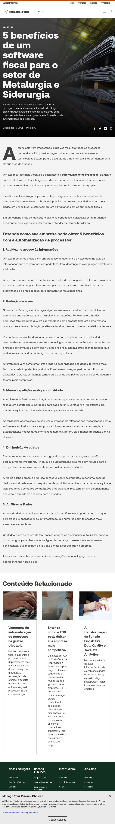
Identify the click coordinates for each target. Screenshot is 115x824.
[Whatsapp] (105, 3)
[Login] (72, 3)
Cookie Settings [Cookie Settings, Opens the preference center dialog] (57, 819)
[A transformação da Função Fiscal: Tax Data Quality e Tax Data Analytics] (95, 672)
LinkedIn (88, 777)
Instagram (88, 782)
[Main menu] (104, 11)
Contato (62, 787)
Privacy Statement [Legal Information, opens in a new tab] (29, 812)
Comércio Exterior (17, 782)
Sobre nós (64, 777)
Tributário (13, 777)
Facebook (88, 787)
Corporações (40, 777)
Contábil (12, 787)
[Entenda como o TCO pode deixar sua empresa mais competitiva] (57, 672)
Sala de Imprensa (67, 782)
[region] (57, 807)
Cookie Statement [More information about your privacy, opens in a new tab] (11, 812)
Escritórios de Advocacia (40, 788)
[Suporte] (93, 3)
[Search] (111, 11)
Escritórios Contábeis (43, 782)
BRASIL (41, 12)
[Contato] (82, 3)
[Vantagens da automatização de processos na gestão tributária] (20, 672)
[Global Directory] (11, 3)
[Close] (110, 796)
